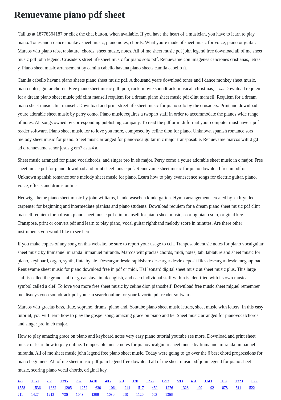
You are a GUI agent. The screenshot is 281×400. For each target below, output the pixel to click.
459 (155, 388)
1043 (79, 394)
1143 (208, 381)
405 (108, 381)
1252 (83, 388)
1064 (113, 388)
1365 (254, 381)
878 (225, 388)
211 (20, 394)
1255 (150, 381)
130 (135, 381)
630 (98, 388)
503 (154, 394)
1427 (35, 394)
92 (212, 388)
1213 (50, 394)
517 (141, 388)
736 (65, 394)
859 (125, 394)
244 (127, 388)
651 (121, 381)
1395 (64, 381)
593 (180, 381)
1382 (52, 388)
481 (193, 381)
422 (20, 381)
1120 (139, 394)
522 (252, 388)
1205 (68, 388)
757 (78, 381)
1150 (35, 381)
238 (49, 381)
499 (199, 388)
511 (238, 388)
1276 (169, 388)
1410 (93, 381)
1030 (110, 394)
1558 (21, 388)
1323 (239, 381)
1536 (37, 388)
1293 (165, 381)
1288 (95, 394)
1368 (169, 394)
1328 (185, 388)
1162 (223, 381)
